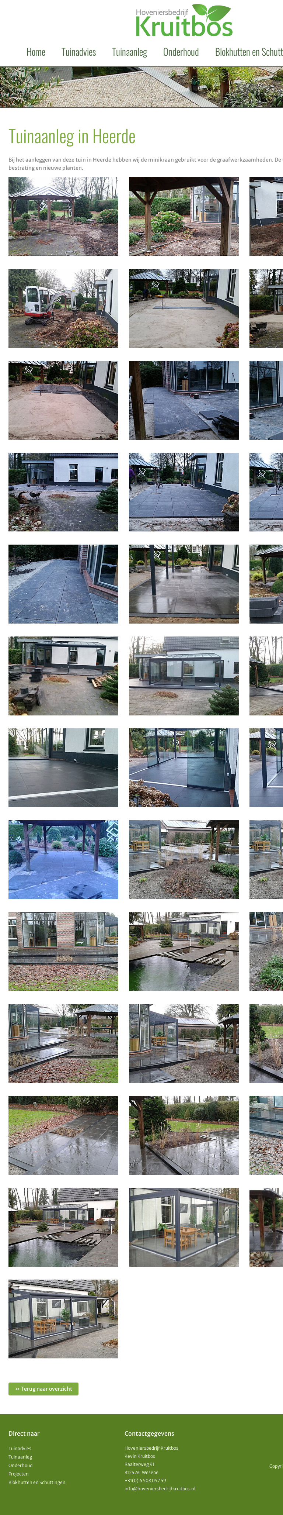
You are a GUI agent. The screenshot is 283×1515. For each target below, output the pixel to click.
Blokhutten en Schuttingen (37, 1482)
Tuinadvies (79, 51)
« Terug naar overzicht (43, 1388)
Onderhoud (181, 51)
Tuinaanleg (129, 51)
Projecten (18, 1474)
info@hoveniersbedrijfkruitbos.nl (160, 1488)
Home (36, 51)
